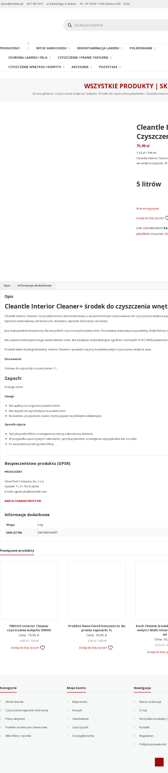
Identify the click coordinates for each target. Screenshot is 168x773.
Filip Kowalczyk (117, 767)
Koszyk (77, 698)
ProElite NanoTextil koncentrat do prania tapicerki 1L (96, 615)
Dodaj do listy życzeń (28, 635)
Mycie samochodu (51, 48)
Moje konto (79, 689)
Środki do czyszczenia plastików (121, 94)
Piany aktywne (15, 706)
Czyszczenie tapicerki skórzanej (26, 698)
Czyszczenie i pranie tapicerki (83, 57)
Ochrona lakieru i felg (27, 57)
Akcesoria (80, 67)
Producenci (13, 48)
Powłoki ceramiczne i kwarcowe (26, 715)
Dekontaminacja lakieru (98, 48)
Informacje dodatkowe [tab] (34, 273)
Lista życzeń (80, 715)
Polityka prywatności (152, 732)
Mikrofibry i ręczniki (18, 723)
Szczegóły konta (83, 723)
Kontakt (144, 715)
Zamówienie (80, 706)
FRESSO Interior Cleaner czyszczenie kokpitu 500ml (29, 615)
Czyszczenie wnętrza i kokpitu (34, 67)
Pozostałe (108, 67)
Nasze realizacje (150, 689)
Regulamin (146, 723)
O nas (143, 698)
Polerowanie (141, 48)
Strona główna (42, 94)
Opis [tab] (7, 273)
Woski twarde (14, 689)
